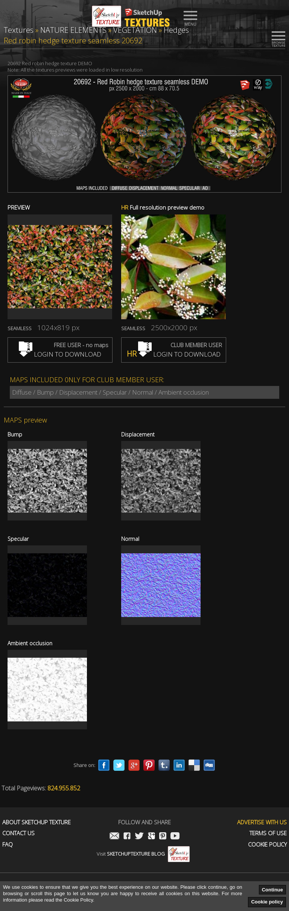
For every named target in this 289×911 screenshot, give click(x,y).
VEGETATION (135, 30)
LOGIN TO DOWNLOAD (60, 354)
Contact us (18, 833)
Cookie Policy (267, 844)
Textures (18, 30)
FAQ (7, 844)
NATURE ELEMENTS (73, 30)
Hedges (176, 30)
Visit (143, 853)
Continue (272, 890)
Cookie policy (267, 902)
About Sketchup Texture (36, 822)
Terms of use (268, 833)
